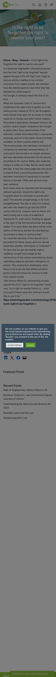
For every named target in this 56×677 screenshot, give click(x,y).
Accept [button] (30, 345)
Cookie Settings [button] (15, 345)
